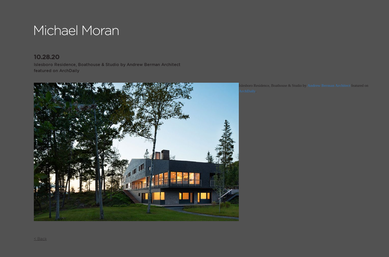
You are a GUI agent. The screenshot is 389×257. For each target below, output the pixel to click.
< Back (40, 239)
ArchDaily (247, 91)
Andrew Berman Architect (328, 85)
